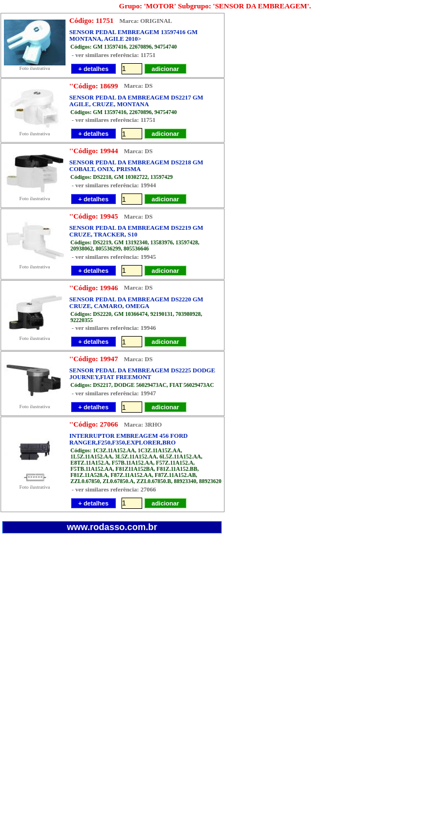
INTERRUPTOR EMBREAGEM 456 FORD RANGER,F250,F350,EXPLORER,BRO (128, 439)
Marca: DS (137, 86)
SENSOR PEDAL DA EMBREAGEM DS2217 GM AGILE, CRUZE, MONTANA (136, 100)
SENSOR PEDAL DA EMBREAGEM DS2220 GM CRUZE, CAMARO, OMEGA (136, 302)
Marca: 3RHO (142, 424)
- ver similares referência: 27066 (114, 489)
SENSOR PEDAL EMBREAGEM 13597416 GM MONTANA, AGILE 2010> (133, 35)
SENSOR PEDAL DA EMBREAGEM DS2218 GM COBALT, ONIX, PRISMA (136, 165)
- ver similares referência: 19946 (114, 328)
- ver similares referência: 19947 (114, 393)
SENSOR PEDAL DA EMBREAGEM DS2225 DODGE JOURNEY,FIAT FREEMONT (142, 373)
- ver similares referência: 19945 (114, 256)
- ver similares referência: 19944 (114, 185)
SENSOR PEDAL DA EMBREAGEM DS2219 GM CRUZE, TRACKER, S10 (136, 231)
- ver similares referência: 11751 (114, 54)
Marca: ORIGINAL (145, 20)
